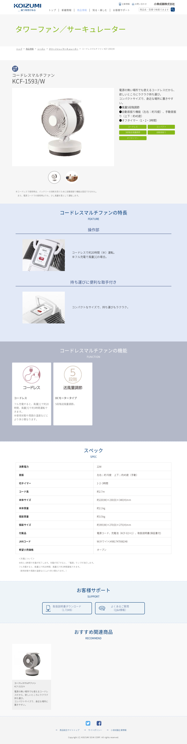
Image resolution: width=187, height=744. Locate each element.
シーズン (41, 49)
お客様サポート (121, 10)
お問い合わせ (141, 4)
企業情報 (126, 4)
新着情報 (66, 10)
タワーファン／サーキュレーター (63, 49)
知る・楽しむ (100, 10)
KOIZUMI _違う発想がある (27, 7)
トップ (52, 10)
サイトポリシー (95, 730)
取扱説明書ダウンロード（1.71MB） (67, 608)
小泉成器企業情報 (118, 730)
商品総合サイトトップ (69, 730)
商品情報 (82, 10)
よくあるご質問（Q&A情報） (120, 608)
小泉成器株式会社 (164, 4)
